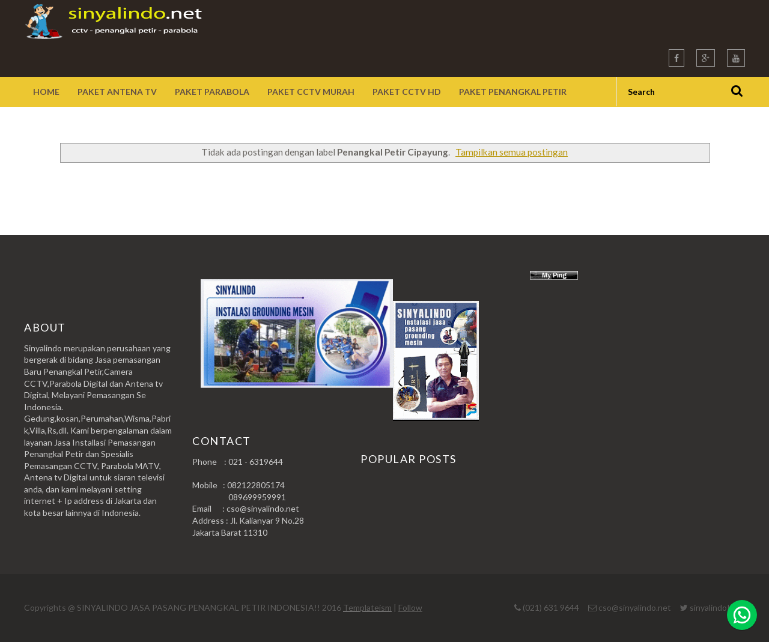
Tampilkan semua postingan (511, 152)
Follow (410, 607)
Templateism (367, 607)
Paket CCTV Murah (310, 91)
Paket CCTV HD (406, 91)
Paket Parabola (212, 91)
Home (46, 91)
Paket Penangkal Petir (513, 91)
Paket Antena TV (117, 91)
